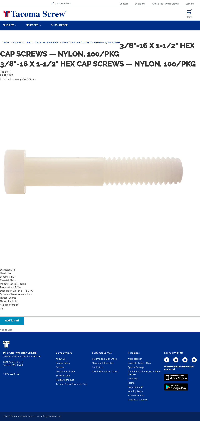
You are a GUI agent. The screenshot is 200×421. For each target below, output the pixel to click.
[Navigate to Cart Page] (189, 14)
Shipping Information (103, 363)
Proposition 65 (135, 386)
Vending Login (135, 391)
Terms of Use (63, 375)
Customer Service (102, 352)
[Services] (32, 25)
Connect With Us (173, 352)
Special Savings (136, 367)
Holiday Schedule (65, 379)
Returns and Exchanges (104, 358)
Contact (124, 3)
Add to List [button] (6, 329)
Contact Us (97, 367)
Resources (134, 352)
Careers (190, 3)
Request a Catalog (137, 399)
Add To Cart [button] (12, 320)
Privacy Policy (63, 363)
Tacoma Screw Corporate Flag (71, 384)
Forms (131, 382)
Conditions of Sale (65, 371)
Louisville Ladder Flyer (139, 363)
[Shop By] (8, 25)
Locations (140, 3)
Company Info (64, 352)
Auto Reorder (135, 358)
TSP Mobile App (136, 395)
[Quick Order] (58, 25)
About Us (60, 358)
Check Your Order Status (165, 3)
